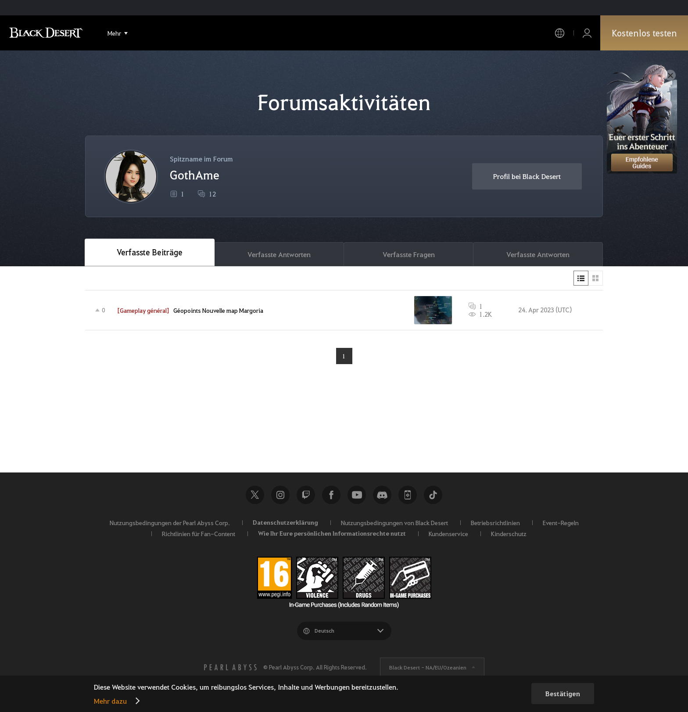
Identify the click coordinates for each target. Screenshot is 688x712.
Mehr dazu (110, 700)
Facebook (331, 495)
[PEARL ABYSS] (230, 667)
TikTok (433, 495)
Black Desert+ (407, 495)
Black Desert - (427, 667)
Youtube (357, 495)
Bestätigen (562, 693)
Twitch (306, 495)
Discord (382, 495)
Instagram (280, 495)
